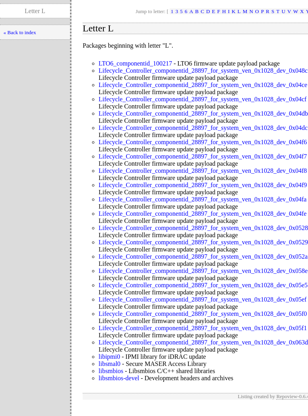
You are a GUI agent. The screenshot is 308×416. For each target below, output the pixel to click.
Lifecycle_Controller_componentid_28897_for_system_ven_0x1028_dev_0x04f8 (203, 170)
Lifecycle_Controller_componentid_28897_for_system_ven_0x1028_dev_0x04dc (203, 127)
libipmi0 (109, 356)
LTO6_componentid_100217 (135, 63)
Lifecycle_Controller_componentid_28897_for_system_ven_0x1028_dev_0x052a (203, 256)
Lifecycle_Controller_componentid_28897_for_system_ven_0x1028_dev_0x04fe (202, 213)
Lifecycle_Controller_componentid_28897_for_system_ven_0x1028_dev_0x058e (203, 270)
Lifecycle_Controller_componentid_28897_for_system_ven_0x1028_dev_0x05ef (202, 299)
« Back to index (20, 32)
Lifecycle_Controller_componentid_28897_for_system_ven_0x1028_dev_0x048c (203, 70)
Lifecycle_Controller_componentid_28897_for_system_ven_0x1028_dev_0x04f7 (203, 156)
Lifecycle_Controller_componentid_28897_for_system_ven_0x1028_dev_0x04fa (202, 199)
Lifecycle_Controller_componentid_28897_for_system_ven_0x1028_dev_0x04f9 (203, 185)
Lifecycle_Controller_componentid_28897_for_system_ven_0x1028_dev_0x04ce (203, 84)
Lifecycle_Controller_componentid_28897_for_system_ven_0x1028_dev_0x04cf (202, 99)
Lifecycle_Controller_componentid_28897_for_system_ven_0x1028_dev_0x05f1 (203, 328)
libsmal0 (109, 363)
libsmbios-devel (119, 378)
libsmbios (111, 371)
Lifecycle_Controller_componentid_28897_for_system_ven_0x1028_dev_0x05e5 (203, 285)
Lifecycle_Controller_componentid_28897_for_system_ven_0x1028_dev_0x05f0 (203, 313)
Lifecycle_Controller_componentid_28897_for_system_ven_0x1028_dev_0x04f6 (203, 142)
